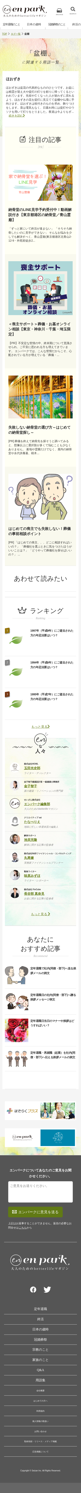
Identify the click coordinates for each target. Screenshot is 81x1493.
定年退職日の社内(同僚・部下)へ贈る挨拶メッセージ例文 (53, 997)
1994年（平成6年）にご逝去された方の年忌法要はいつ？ (51, 665)
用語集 (40, 1380)
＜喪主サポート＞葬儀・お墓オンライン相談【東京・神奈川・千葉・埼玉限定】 (39, 329)
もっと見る (40, 726)
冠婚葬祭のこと (56, 24)
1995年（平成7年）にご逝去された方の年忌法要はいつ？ (51, 696)
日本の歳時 (34, 24)
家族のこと (40, 1359)
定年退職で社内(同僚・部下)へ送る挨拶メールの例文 (53, 971)
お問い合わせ (40, 1431)
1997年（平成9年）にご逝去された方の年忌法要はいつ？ (51, 633)
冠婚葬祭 (40, 1339)
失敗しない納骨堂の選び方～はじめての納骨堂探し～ (39, 430)
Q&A (40, 1370)
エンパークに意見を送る (35, 1212)
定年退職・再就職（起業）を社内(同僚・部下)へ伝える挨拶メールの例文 (52, 1055)
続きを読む (17, 115)
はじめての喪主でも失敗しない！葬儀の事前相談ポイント (39, 531)
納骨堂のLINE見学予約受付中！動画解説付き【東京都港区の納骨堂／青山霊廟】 (40, 215)
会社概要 (40, 1390)
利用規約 (40, 1411)
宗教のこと (40, 1349)
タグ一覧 (16, 33)
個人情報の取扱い (40, 1421)
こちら (23, 1227)
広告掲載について (40, 1452)
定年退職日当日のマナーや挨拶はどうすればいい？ (52, 1023)
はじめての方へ (40, 1401)
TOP (4, 33)
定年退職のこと (11, 24)
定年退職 (40, 1309)
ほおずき (13, 79)
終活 (40, 1319)
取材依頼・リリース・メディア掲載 (40, 1441)
